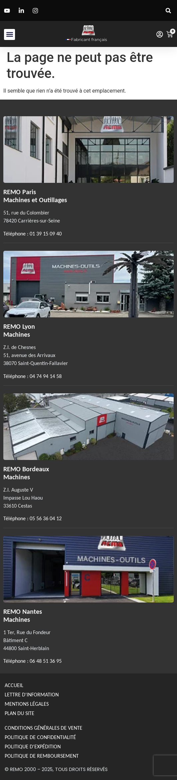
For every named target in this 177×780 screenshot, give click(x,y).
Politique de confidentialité (40, 737)
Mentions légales (27, 704)
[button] (168, 10)
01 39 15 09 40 (45, 233)
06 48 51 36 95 (46, 661)
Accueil (14, 685)
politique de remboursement (42, 756)
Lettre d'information (32, 694)
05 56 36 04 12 (46, 518)
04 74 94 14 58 (46, 376)
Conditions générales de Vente (43, 728)
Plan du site (19, 713)
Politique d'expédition (33, 746)
